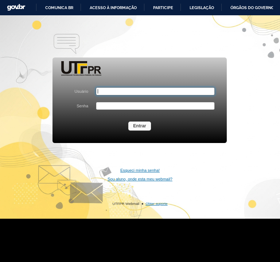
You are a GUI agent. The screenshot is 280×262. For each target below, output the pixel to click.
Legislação (202, 7)
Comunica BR (59, 7)
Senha (82, 106)
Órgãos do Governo (252, 7)
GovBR (16, 7)
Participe (163, 7)
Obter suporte (156, 204)
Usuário (81, 91)
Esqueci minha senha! (140, 170)
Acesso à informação (113, 7)
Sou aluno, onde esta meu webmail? (140, 179)
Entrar (139, 125)
